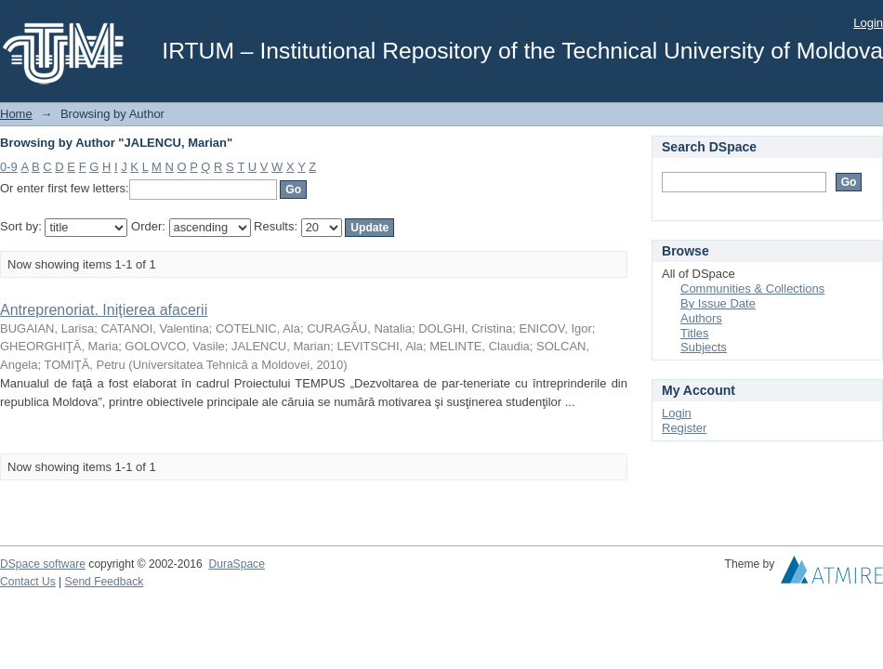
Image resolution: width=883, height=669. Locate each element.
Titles (694, 333)
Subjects (703, 347)
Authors (701, 318)
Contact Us (28, 581)
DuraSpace (236, 564)
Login (868, 23)
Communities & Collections (752, 288)
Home (16, 114)
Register (684, 428)
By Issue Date (718, 303)
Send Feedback (104, 581)
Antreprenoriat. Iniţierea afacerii (103, 310)
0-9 (9, 167)
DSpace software (43, 564)
